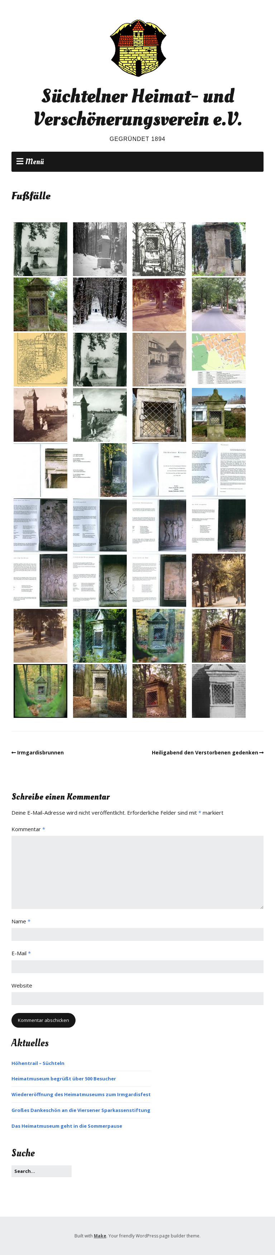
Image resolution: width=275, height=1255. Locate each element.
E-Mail (21, 953)
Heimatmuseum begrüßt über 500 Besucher (63, 1078)
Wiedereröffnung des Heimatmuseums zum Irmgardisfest (81, 1094)
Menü (34, 161)
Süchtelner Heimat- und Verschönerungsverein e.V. (137, 107)
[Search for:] (41, 1171)
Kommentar (28, 829)
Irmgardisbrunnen (40, 752)
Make (100, 1236)
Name (20, 921)
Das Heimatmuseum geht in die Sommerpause (66, 1126)
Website (21, 985)
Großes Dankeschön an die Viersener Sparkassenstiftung (80, 1110)
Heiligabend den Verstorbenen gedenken (205, 752)
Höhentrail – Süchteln (37, 1063)
